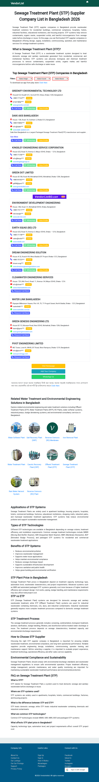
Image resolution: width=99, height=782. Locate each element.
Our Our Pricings (17, 763)
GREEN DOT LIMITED (22, 172)
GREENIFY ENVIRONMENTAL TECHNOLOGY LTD (36, 91)
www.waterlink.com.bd (21, 310)
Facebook (68, 755)
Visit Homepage (48, 366)
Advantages (42, 763)
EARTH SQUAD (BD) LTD (24, 227)
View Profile (43, 108)
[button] (76, 770)
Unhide (29, 98)
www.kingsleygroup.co (21, 162)
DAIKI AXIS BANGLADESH (25, 115)
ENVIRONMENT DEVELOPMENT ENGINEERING (36, 203)
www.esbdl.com (19, 242)
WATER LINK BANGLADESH (26, 299)
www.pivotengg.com (20, 354)
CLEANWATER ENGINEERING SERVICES (32, 277)
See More (14, 137)
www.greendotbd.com (21, 187)
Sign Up (41, 755)
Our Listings (15, 761)
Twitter (67, 761)
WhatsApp (29, 108)
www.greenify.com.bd (21, 105)
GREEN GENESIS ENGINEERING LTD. (30, 321)
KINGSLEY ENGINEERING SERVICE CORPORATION (37, 147)
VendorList (17, 3)
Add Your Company (48, 371)
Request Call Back (20, 291)
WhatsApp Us (48, 377)
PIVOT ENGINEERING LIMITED (27, 343)
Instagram (69, 763)
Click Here (43, 83)
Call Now (17, 108)
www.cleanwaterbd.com (22, 288)
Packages (42, 766)
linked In (68, 758)
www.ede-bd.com (19, 217)
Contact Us (15, 758)
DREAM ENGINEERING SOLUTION (29, 252)
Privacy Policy (16, 769)
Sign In (40, 758)
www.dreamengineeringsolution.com (26, 267)
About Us (14, 755)
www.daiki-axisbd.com (21, 130)
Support (14, 766)
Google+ (68, 766)
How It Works (43, 761)
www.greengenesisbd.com (22, 332)
